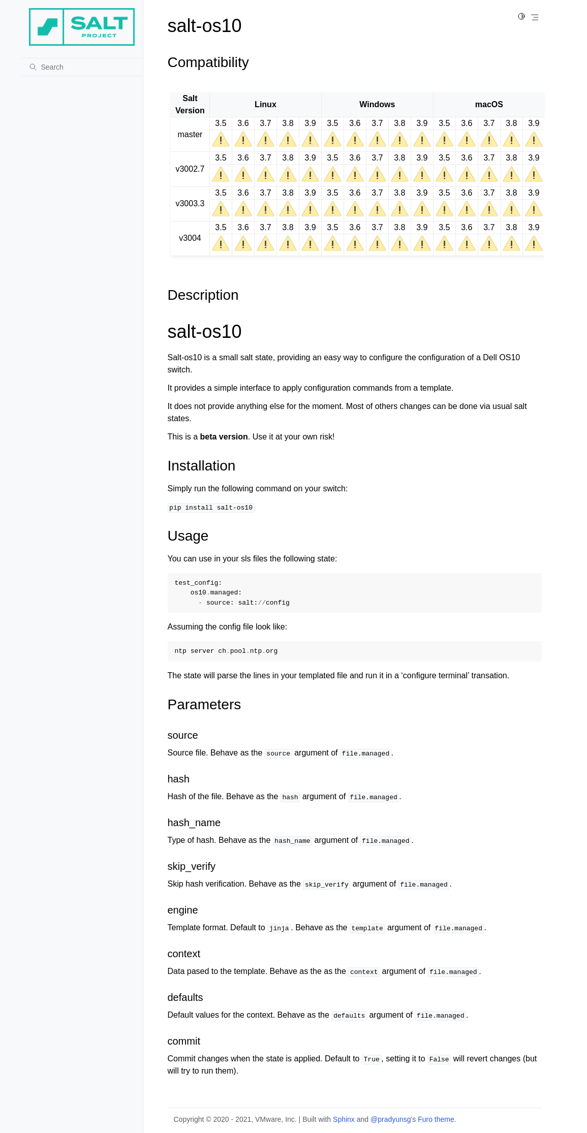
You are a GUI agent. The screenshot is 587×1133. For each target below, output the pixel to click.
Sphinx (344, 1119)
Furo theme (436, 1119)
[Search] (82, 67)
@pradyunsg (390, 1119)
